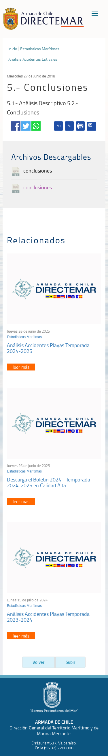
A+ (59, 126)
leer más (21, 367)
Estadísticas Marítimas (39, 49)
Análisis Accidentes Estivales (32, 59)
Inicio (12, 49)
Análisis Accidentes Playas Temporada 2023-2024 (48, 616)
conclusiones (37, 170)
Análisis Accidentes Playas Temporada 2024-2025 (48, 348)
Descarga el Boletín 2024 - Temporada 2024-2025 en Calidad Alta (48, 482)
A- (69, 126)
